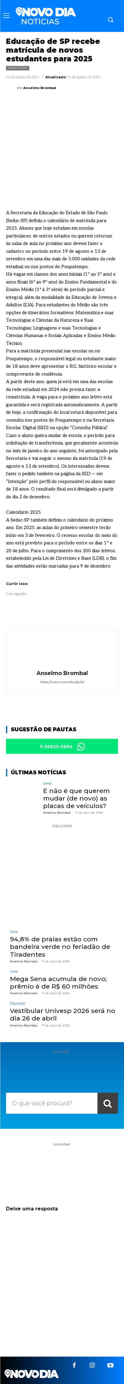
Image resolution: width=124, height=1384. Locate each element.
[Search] (107, 1103)
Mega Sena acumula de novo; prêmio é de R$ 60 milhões (58, 982)
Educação (17, 68)
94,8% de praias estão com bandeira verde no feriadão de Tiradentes (60, 946)
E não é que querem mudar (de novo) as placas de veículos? (76, 798)
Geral (47, 783)
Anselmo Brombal (39, 88)
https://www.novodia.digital (62, 682)
